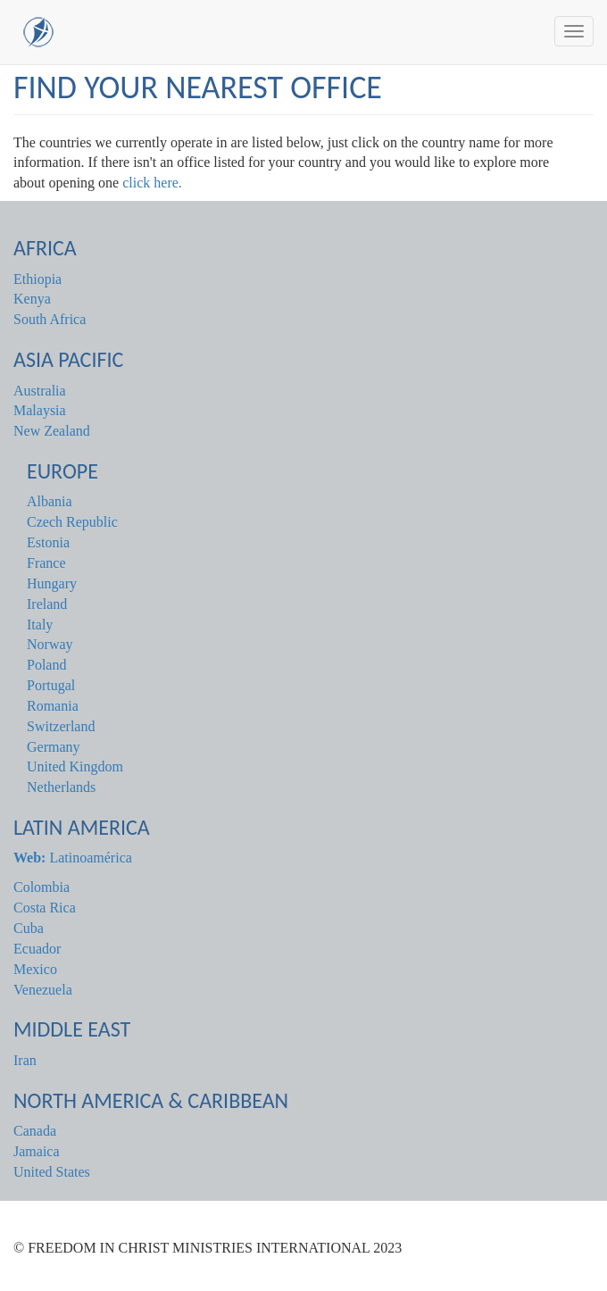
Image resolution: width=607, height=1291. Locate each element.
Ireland (47, 604)
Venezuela (42, 989)
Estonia (48, 542)
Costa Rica (44, 907)
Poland (46, 664)
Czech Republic (72, 521)
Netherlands (61, 787)
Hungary (52, 583)
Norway (50, 644)
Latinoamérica (72, 857)
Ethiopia (37, 279)
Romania (53, 705)
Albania (49, 501)
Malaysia (39, 410)
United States (51, 1171)
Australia (39, 390)
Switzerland (61, 726)
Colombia (41, 887)
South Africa (49, 319)
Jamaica (36, 1151)
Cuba (28, 928)
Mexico (35, 969)
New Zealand (51, 430)
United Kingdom (75, 766)
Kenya (32, 298)
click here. (152, 182)
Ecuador (37, 948)
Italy (40, 624)
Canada (34, 1130)
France (46, 563)
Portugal (51, 685)
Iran (25, 1060)
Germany (53, 746)
